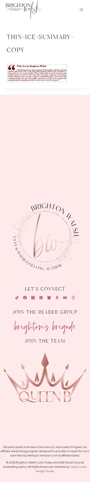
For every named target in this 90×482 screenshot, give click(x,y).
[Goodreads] (73, 297)
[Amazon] (57, 297)
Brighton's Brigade (45, 324)
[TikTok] (16, 297)
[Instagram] (32, 297)
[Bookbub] (65, 297)
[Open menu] (81, 10)
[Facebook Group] (49, 297)
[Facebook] (24, 297)
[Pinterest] (40, 297)
